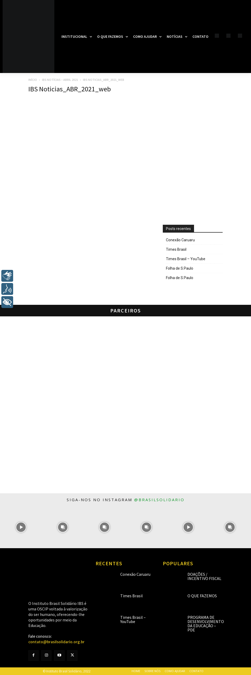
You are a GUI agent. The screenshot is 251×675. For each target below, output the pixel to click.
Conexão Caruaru (180, 240)
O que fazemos (202, 595)
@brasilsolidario (159, 499)
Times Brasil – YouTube (185, 259)
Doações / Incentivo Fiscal (204, 576)
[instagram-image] (21, 527)
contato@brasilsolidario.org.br (56, 642)
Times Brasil (176, 249)
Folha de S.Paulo (179, 268)
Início (32, 80)
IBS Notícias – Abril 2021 (60, 80)
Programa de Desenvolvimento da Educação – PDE (205, 623)
